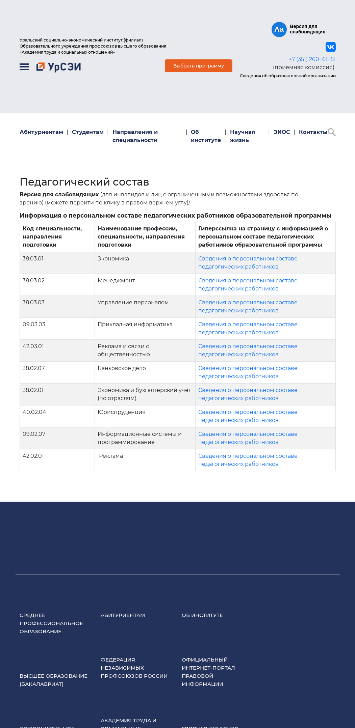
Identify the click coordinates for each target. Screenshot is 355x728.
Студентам (88, 132)
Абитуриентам (41, 132)
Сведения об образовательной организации (288, 75)
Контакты (313, 132)
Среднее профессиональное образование (51, 623)
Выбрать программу (198, 66)
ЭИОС (282, 132)
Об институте (206, 136)
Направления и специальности (135, 136)
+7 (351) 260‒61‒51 (312, 59)
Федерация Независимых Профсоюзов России (134, 667)
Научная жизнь (242, 136)
